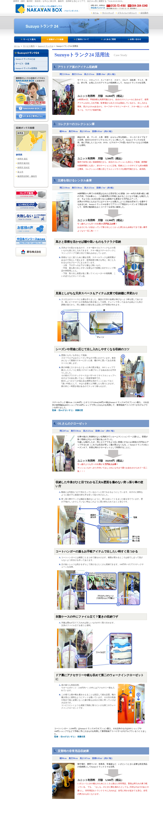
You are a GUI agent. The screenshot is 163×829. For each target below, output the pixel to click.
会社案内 (144, 13)
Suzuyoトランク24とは (25, 59)
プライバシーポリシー (127, 13)
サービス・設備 (22, 64)
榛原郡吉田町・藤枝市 (27, 176)
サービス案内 (29, 46)
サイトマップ (108, 13)
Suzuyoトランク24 (45, 46)
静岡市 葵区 (22, 159)
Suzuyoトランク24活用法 (26, 68)
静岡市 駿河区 (23, 163)
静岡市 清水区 (23, 168)
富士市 (20, 172)
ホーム (96, 13)
